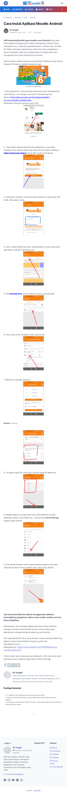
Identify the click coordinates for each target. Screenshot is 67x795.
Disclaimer (55, 751)
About (53, 748)
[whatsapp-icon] (21, 780)
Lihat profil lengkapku (14, 774)
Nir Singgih (17, 747)
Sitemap (54, 757)
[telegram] (18, 665)
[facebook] (9, 665)
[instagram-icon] (9, 780)
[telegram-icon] (17, 780)
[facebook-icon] (5, 780)
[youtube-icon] (13, 780)
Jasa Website (56, 767)
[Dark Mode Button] (62, 3)
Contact (54, 754)
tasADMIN (37, 790)
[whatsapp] (14, 665)
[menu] (6, 3)
